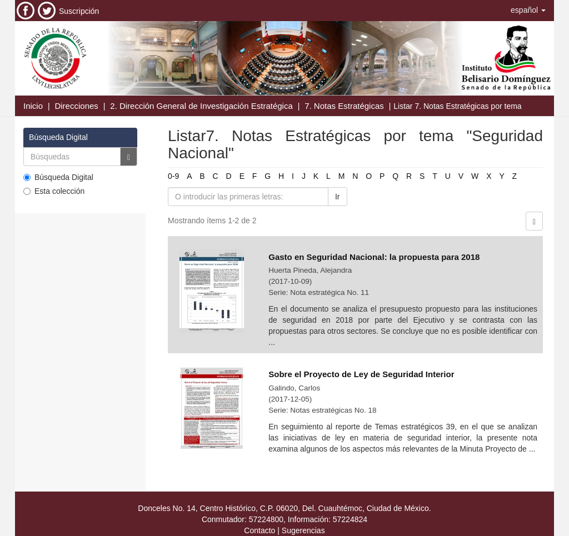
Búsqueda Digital (58, 177)
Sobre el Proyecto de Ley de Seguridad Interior (361, 374)
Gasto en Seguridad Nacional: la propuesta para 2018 (374, 257)
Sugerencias (303, 530)
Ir (337, 196)
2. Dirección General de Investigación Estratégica (201, 106)
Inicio (33, 106)
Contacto (259, 530)
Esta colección (53, 191)
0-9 (173, 176)
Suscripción (79, 11)
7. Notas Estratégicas (344, 106)
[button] (528, 10)
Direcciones (76, 106)
